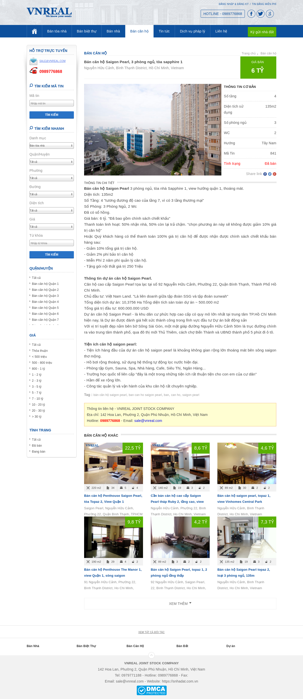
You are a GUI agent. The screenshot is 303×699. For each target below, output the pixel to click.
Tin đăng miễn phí (264, 4)
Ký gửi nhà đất (262, 32)
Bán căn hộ (139, 31)
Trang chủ (249, 53)
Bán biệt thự (87, 31)
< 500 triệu (39, 356)
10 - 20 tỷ (38, 404)
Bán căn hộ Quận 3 (45, 296)
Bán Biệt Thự (86, 646)
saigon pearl (190, 395)
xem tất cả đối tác (151, 632)
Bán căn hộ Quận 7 (45, 320)
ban (166, 395)
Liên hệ (221, 31)
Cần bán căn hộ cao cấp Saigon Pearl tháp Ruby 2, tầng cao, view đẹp (177, 502)
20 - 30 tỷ (38, 410)
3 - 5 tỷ (36, 386)
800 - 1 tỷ (38, 368)
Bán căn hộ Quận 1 (45, 284)
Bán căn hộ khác (101, 435)
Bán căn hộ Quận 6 (45, 314)
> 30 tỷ (36, 416)
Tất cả (36, 278)
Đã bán (37, 445)
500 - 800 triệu (42, 362)
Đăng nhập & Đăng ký (234, 4)
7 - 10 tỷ (37, 398)
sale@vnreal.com (148, 421)
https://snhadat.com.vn (180, 681)
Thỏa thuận (40, 350)
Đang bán (38, 451)
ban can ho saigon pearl (145, 395)
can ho (175, 395)
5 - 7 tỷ (36, 392)
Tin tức (164, 31)
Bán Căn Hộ (135, 646)
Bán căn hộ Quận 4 (45, 302)
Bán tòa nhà (57, 31)
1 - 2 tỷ (36, 374)
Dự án (230, 646)
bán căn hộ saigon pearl (110, 395)
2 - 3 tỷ (36, 380)
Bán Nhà (33, 646)
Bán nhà (113, 31)
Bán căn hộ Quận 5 (45, 308)
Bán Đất (182, 646)
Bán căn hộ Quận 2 (45, 290)
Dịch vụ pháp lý (192, 31)
